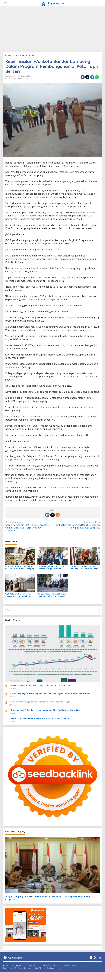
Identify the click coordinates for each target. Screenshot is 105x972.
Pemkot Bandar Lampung (14, 78)
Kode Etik (76, 965)
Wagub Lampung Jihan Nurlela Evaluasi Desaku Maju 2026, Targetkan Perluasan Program (47, 898)
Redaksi (53, 965)
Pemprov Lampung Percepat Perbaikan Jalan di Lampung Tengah (39, 718)
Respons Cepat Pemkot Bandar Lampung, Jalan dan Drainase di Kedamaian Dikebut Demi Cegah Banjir (52, 595)
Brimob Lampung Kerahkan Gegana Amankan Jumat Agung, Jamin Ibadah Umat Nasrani (49, 693)
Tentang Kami (31, 965)
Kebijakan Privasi (53, 968)
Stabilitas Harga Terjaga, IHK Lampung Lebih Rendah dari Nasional (40, 685)
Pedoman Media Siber (33, 968)
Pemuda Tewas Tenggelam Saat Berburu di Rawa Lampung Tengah (39, 702)
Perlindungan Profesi (12, 968)
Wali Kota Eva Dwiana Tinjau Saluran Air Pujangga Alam (18, 595)
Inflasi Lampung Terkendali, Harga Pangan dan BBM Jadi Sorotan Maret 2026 (44, 710)
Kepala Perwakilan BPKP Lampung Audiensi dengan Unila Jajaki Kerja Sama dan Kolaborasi (28, 526)
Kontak (44, 965)
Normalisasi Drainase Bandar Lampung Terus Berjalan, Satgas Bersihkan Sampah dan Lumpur (84, 567)
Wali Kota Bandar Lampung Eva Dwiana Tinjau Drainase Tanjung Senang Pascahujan (19, 567)
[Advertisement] (52, 29)
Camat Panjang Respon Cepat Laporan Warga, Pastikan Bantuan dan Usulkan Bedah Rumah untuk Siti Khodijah (51, 567)
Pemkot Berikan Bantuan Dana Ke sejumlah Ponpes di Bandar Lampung (77, 525)
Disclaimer (64, 965)
